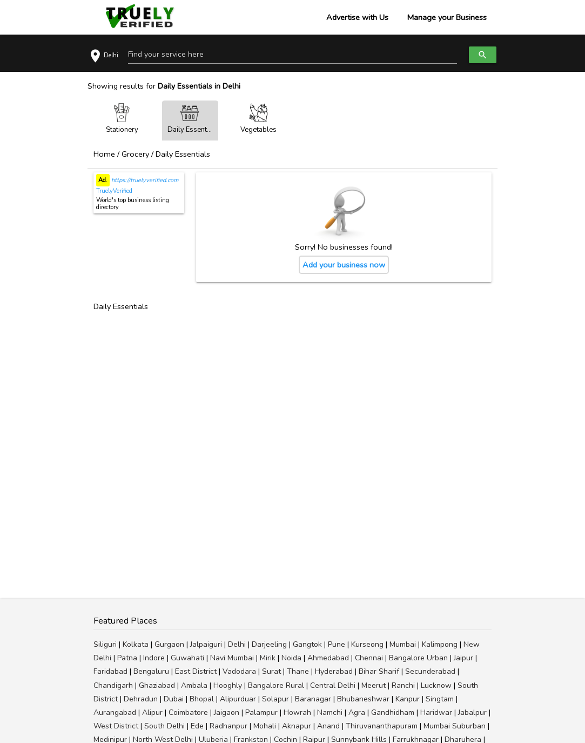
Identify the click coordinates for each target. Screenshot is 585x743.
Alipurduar (238, 699)
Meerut (373, 685)
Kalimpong (440, 644)
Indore (154, 658)
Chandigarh (113, 685)
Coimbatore (188, 712)
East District (196, 671)
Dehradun (141, 699)
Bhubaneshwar (363, 699)
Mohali (264, 726)
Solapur (275, 699)
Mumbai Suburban (454, 726)
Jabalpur (472, 712)
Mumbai (402, 644)
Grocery (135, 154)
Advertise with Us (357, 17)
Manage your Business (447, 17)
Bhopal (202, 699)
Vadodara (239, 671)
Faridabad (110, 671)
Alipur (152, 712)
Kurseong (367, 644)
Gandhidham (392, 712)
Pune (336, 644)
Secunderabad (430, 671)
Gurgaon (169, 644)
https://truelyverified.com (144, 180)
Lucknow (436, 685)
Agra (356, 712)
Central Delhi (332, 685)
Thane (298, 671)
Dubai (174, 699)
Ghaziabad (157, 685)
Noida (291, 658)
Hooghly (227, 685)
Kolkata (136, 644)
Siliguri (105, 644)
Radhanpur (228, 726)
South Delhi (164, 726)
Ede (197, 726)
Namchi (329, 712)
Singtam (440, 699)
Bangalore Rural (276, 685)
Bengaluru (151, 671)
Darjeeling (269, 644)
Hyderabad (334, 671)
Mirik (267, 658)
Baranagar (313, 699)
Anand (328, 726)
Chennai (369, 658)
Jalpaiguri (206, 644)
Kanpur (407, 699)
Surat (271, 671)
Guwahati (187, 658)
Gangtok (307, 644)
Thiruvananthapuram (382, 726)
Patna (127, 658)
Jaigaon (226, 712)
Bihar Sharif (379, 671)
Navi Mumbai (232, 658)
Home (104, 154)
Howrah (297, 712)
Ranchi (403, 685)
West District (115, 726)
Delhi (237, 644)
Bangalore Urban (418, 658)
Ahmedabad (328, 658)
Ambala (194, 685)
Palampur (261, 712)
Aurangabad (114, 712)
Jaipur (463, 658)
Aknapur (296, 726)
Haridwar (436, 712)
